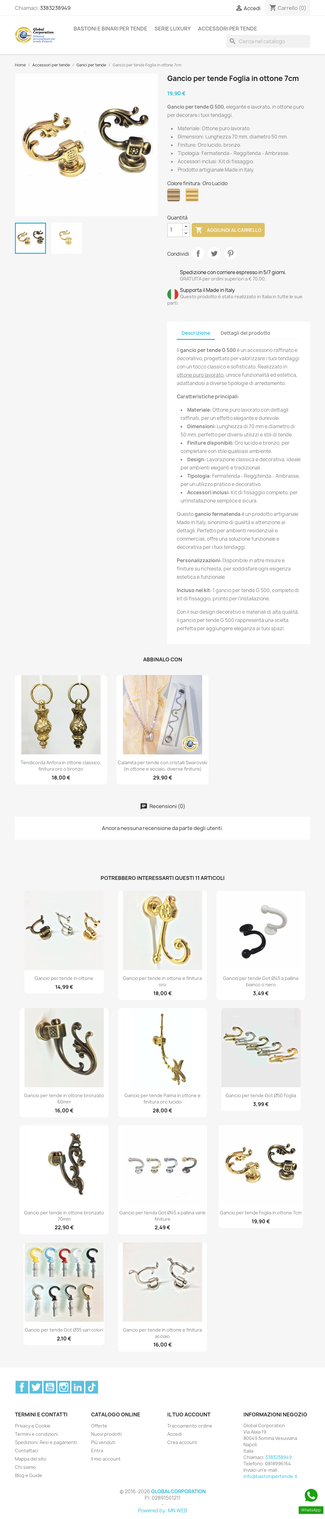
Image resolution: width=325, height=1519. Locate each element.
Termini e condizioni (36, 1434)
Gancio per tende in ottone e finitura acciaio (162, 1333)
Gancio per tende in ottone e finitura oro (162, 981)
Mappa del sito (30, 1459)
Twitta (214, 253)
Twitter (36, 1387)
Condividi (198, 253)
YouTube (49, 1387)
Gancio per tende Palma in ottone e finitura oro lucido (162, 1098)
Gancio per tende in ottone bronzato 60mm (64, 1098)
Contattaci (26, 1451)
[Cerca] (268, 41)
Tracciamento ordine (189, 1426)
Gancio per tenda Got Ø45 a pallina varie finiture (162, 1216)
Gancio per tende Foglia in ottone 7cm (261, 1213)
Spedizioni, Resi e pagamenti (46, 1442)
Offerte (99, 1426)
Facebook (22, 1387)
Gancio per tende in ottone (64, 978)
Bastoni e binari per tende (110, 28)
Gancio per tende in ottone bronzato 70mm (64, 1216)
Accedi (174, 1434)
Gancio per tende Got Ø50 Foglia (261, 1095)
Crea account (182, 1442)
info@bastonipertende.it (270, 1476)
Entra (97, 1451)
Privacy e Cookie (32, 1426)
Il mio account (106, 1459)
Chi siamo (25, 1467)
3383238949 (55, 7)
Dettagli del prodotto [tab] (245, 333)
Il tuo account (188, 1414)
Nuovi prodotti (106, 1434)
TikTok (91, 1387)
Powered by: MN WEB (162, 1510)
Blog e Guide (28, 1475)
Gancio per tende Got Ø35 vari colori (64, 1330)
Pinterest (230, 253)
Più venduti (103, 1442)
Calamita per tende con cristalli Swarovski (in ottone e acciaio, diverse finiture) (162, 766)
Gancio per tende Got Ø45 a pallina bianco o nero (260, 981)
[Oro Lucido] (193, 197)
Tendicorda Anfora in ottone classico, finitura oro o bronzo (61, 766)
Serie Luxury (173, 28)
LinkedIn (77, 1387)
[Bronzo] (174, 197)
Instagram (63, 1387)
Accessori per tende (227, 28)
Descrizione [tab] (196, 333)
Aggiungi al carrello (228, 230)
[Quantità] (174, 230)
